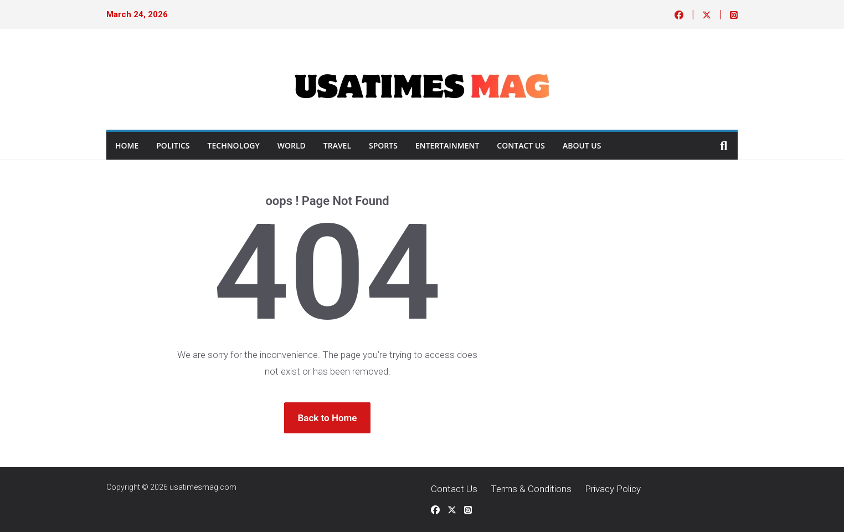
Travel (337, 145)
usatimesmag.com (202, 487)
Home (126, 145)
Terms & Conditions (531, 488)
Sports (383, 145)
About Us (582, 145)
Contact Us (521, 145)
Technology (234, 145)
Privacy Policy (613, 488)
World (291, 145)
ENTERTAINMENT (447, 145)
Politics (172, 145)
